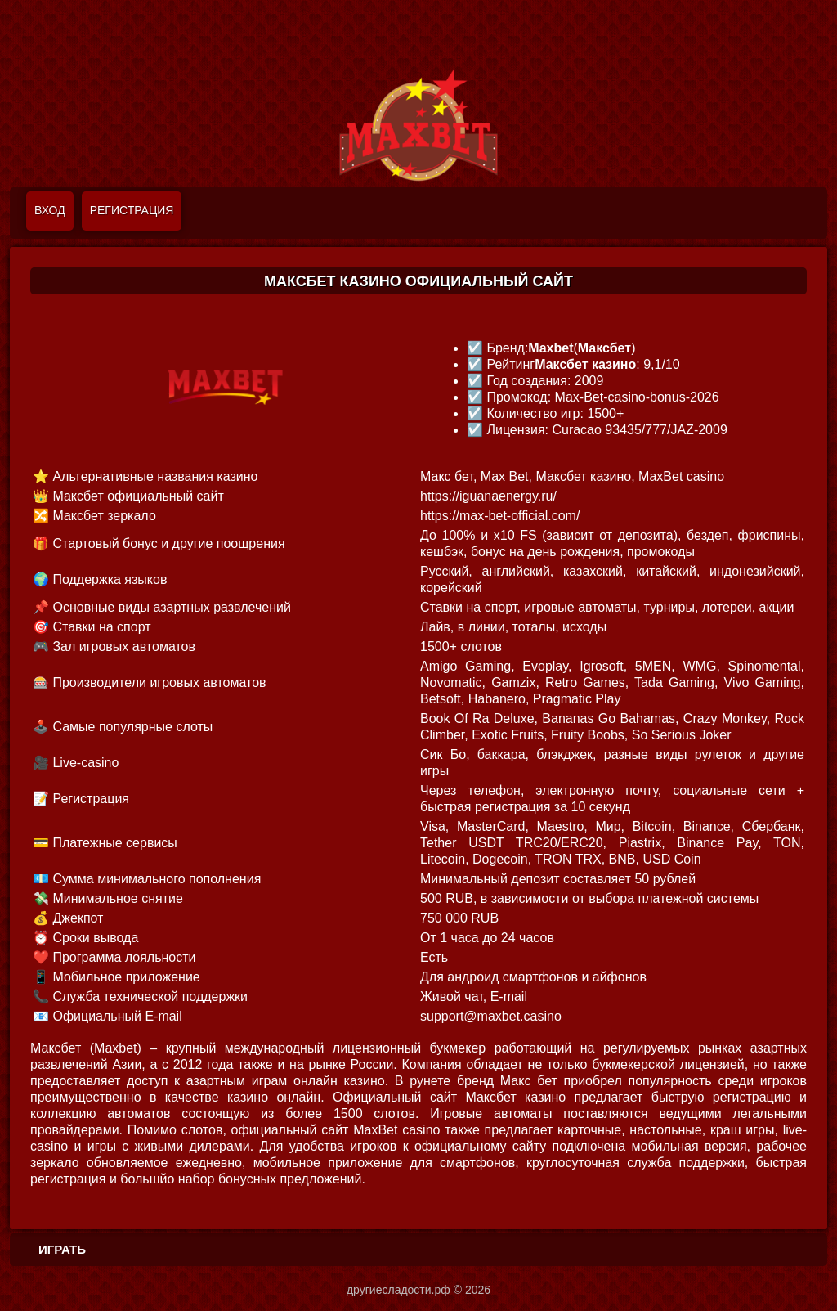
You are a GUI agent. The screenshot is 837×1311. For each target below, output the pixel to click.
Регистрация (132, 210)
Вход (49, 210)
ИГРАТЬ (62, 1249)
